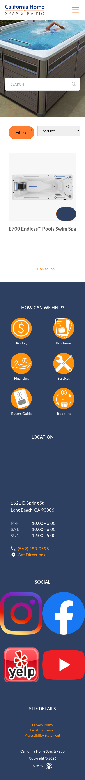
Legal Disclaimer (42, 730)
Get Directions (31, 554)
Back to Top (46, 269)
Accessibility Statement (42, 735)
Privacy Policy (42, 725)
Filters (21, 132)
